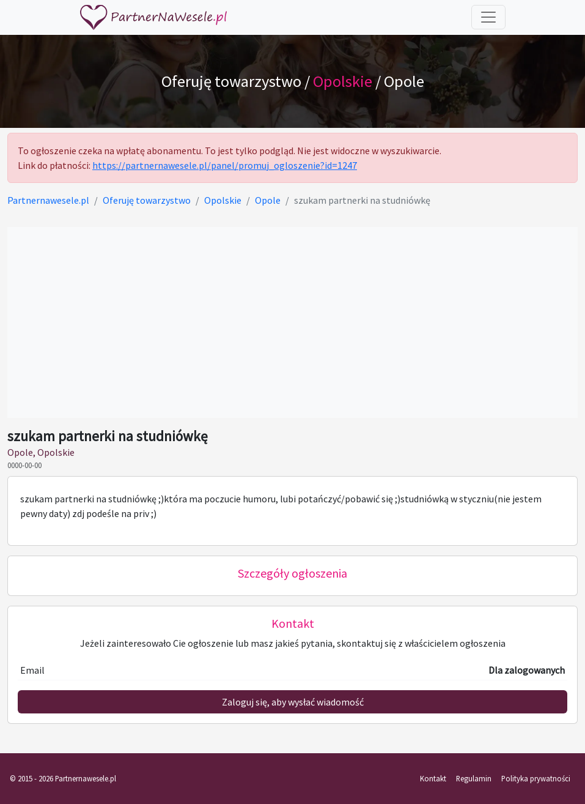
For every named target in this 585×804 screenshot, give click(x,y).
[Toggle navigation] (488, 17)
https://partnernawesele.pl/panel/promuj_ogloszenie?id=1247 (224, 165)
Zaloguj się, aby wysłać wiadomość (293, 702)
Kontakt (433, 778)
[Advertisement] (292, 322)
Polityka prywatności (535, 778)
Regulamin (473, 778)
